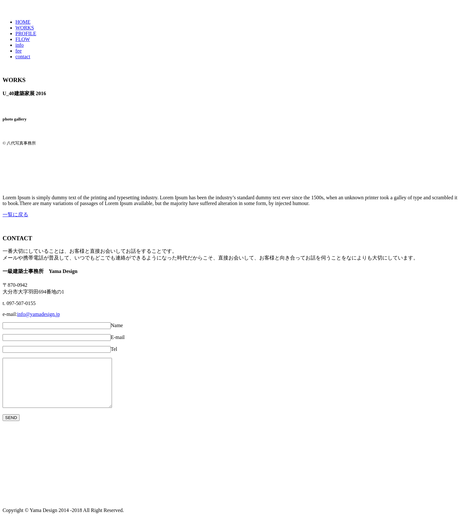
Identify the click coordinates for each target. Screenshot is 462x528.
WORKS (24, 27)
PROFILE (25, 33)
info (19, 45)
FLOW (22, 39)
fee (18, 51)
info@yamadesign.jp (38, 314)
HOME (22, 22)
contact (22, 56)
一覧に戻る (15, 214)
